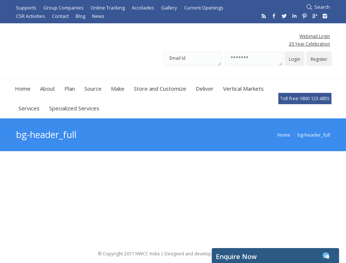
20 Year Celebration (309, 44)
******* (254, 58)
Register (319, 59)
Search (322, 7)
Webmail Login (314, 36)
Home (283, 135)
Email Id (193, 58)
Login (294, 59)
